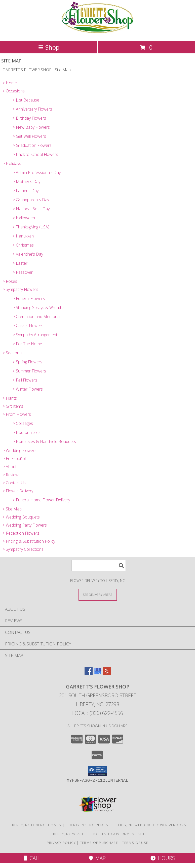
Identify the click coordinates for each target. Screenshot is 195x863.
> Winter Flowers (28, 389)
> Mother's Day (26, 181)
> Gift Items (13, 406)
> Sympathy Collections (23, 549)
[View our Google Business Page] (98, 673)
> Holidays (12, 163)
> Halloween (24, 218)
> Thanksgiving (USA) (31, 227)
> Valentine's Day (28, 254)
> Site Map (12, 509)
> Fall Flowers (25, 380)
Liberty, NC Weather (69, 834)
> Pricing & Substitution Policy (29, 541)
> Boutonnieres (27, 432)
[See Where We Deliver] (98, 594)
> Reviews (11, 474)
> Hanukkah (23, 236)
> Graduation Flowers (32, 145)
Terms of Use (135, 842)
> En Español (14, 458)
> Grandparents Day (31, 199)
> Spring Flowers (27, 362)
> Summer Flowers (29, 371)
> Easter (20, 263)
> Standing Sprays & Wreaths (38, 307)
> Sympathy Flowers (20, 289)
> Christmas (23, 245)
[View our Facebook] (89, 673)
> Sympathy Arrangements (36, 334)
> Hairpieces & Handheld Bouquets (44, 441)
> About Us (12, 466)
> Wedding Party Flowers (25, 525)
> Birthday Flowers (29, 118)
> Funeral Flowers (29, 298)
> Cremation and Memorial (36, 316)
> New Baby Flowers (31, 127)
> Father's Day (25, 190)
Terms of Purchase (99, 842)
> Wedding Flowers (19, 450)
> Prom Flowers (17, 414)
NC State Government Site (119, 834)
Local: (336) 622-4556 (97, 713)
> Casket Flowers (28, 325)
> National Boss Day (31, 209)
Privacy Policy (61, 842)
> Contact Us (14, 483)
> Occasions (14, 91)
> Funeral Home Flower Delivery (41, 500)
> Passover (23, 272)
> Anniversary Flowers (32, 109)
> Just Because (26, 100)
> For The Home (27, 344)
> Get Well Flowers (29, 136)
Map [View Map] (97, 858)
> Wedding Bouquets (21, 517)
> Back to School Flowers (35, 154)
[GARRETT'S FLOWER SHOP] (97, 33)
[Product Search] (98, 565)
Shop (48, 47)
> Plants (10, 398)
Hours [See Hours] (162, 858)
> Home (10, 83)
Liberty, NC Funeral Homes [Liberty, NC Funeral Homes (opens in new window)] (35, 825)
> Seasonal (12, 353)
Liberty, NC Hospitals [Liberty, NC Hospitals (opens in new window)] (87, 825)
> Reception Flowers (21, 533)
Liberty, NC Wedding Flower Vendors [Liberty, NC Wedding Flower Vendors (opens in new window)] (149, 825)
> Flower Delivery (18, 491)
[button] (97, 771)
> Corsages (23, 423)
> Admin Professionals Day (37, 172)
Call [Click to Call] (32, 858)
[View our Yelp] (107, 673)
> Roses (10, 281)
